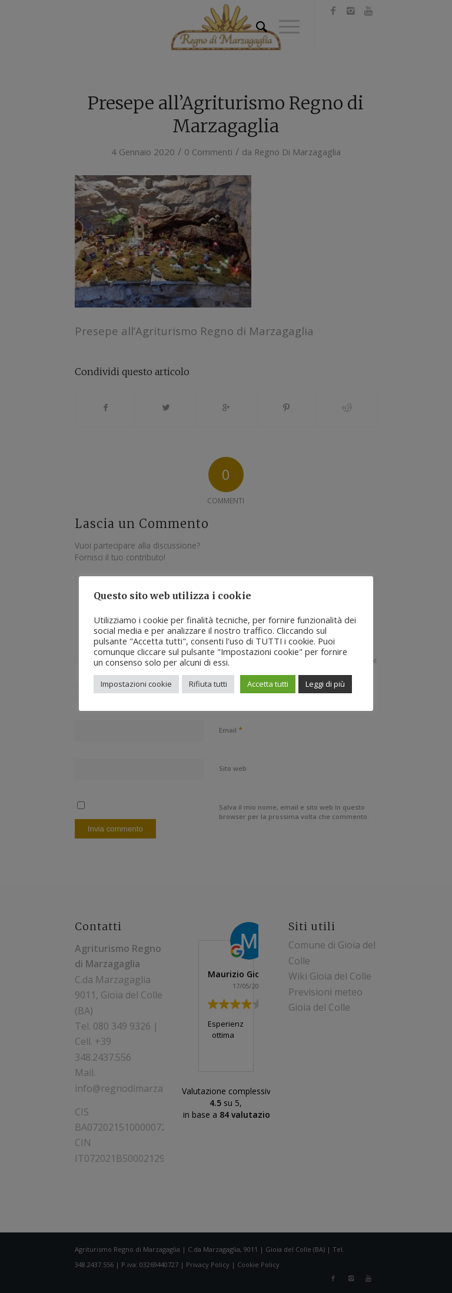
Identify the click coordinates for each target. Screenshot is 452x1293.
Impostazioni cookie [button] (136, 684)
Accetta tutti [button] (267, 684)
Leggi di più (325, 684)
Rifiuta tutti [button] (208, 684)
